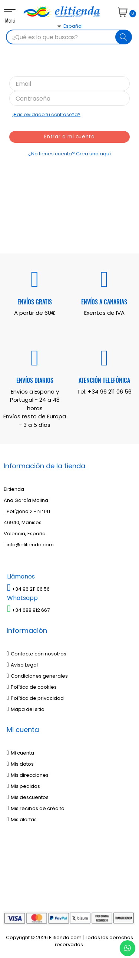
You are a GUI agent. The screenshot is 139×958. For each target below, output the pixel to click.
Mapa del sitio (25, 709)
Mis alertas (22, 819)
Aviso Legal (22, 664)
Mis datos (20, 764)
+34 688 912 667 (28, 610)
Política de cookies (32, 687)
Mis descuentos (28, 797)
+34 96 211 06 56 (110, 391)
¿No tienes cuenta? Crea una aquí (69, 153)
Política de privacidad (35, 698)
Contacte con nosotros (36, 653)
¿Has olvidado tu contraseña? (45, 114)
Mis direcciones (28, 775)
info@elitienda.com (29, 544)
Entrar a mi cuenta (69, 137)
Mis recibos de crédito (35, 808)
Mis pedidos (23, 786)
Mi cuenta (20, 752)
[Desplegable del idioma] (61, 39)
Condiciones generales (37, 675)
